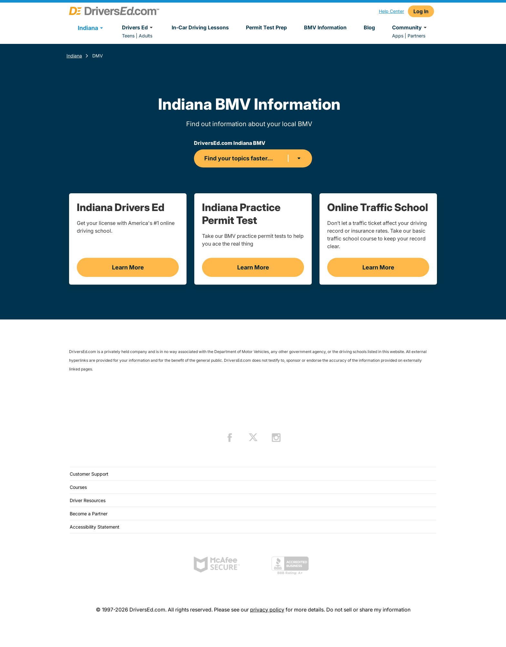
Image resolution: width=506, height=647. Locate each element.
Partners (416, 35)
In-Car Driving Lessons (200, 27)
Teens (128, 35)
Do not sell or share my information (368, 609)
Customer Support (89, 474)
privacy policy (267, 609)
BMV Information (325, 27)
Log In (421, 11)
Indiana (74, 55)
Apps (397, 35)
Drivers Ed (138, 27)
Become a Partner (88, 513)
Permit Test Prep (266, 27)
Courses (78, 487)
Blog (369, 27)
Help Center (391, 11)
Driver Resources (88, 500)
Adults (145, 35)
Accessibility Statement (94, 527)
